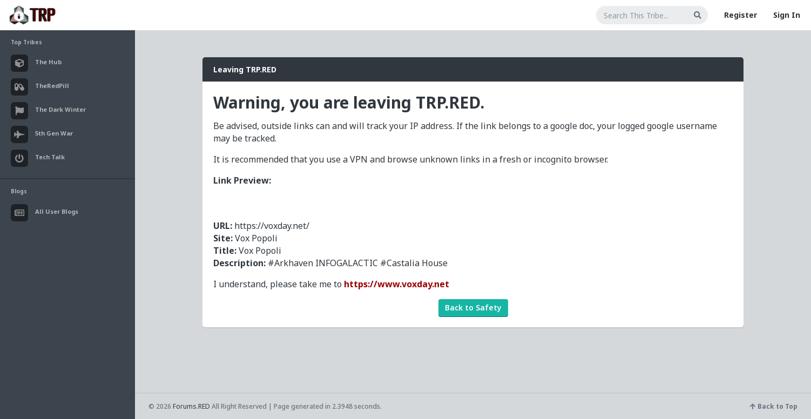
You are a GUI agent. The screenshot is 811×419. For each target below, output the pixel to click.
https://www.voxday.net (396, 284)
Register (740, 15)
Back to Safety (473, 307)
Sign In (786, 15)
